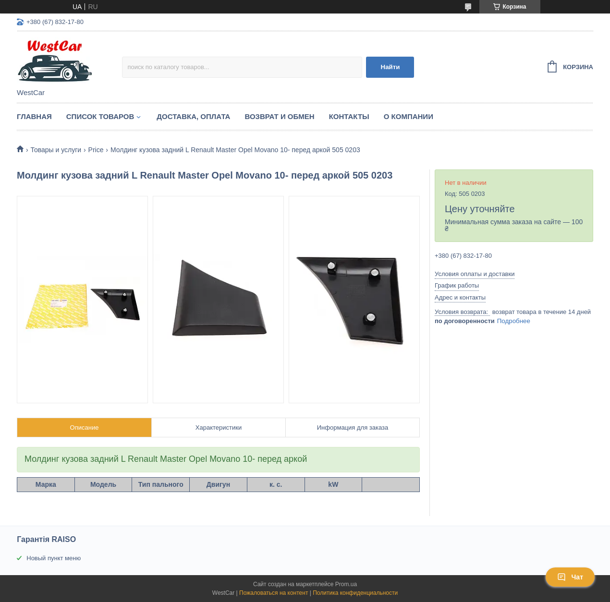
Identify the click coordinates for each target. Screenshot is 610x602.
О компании (408, 116)
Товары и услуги (55, 150)
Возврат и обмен (279, 116)
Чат (570, 577)
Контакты (349, 116)
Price (96, 150)
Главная (34, 116)
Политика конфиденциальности (355, 593)
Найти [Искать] (390, 67)
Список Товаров (100, 116)
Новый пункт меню (53, 558)
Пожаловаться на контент (273, 593)
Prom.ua (346, 584)
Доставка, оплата (193, 116)
